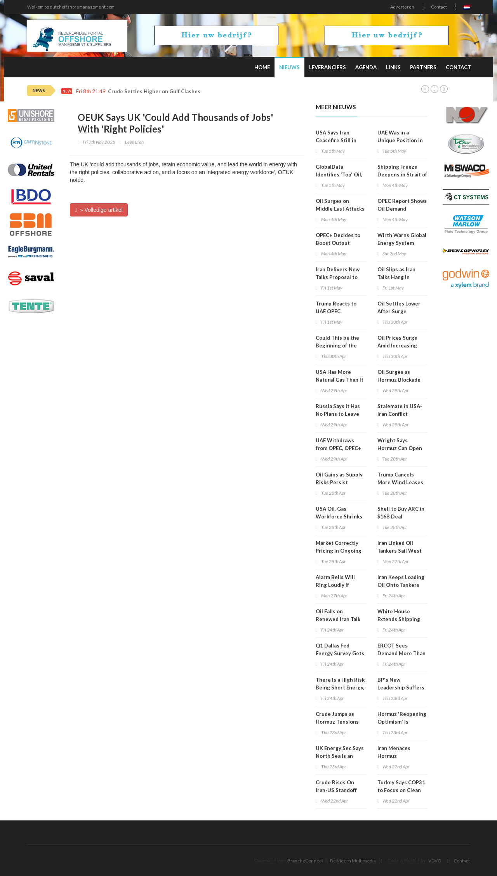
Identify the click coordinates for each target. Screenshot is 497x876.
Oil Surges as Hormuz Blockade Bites (399, 380)
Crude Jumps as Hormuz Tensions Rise (337, 722)
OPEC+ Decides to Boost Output (338, 239)
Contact (439, 6)
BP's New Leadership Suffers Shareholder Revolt (401, 687)
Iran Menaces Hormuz (393, 752)
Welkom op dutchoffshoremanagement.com (71, 6)
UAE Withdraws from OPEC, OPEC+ (338, 444)
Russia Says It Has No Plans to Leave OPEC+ (338, 414)
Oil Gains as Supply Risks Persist (339, 478)
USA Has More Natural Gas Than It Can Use (339, 380)
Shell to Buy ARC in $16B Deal (400, 513)
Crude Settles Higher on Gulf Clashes (154, 91)
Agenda (366, 67)
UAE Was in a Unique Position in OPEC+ (400, 140)
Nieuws (289, 67)
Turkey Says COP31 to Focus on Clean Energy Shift (401, 790)
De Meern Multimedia (353, 861)
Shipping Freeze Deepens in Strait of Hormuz (402, 174)
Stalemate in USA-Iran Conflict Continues (399, 414)
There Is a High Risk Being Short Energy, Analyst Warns (340, 687)
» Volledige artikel (99, 210)
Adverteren (402, 6)
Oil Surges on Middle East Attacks (340, 205)
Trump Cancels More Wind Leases (400, 478)
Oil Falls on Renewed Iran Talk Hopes (338, 619)
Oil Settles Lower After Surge (399, 307)
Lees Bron (134, 142)
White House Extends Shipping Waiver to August (399, 619)
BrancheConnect (305, 861)
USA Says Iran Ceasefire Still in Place (336, 140)
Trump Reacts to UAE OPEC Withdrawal (336, 311)
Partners (423, 67)
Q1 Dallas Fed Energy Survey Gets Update (340, 653)
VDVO (434, 861)
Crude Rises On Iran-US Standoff (336, 786)
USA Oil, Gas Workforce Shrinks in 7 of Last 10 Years (340, 516)
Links (393, 67)
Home (262, 67)
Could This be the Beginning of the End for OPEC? (337, 345)
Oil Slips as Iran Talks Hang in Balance (396, 277)
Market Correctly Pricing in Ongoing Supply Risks (338, 551)
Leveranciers (327, 67)
